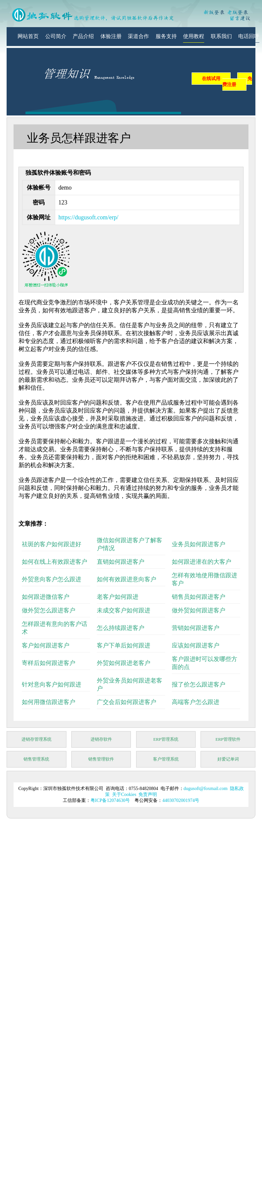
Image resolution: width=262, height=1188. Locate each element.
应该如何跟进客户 (195, 645)
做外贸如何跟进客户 (198, 610)
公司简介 (55, 36)
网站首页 (28, 36)
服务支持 (166, 36)
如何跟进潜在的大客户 (201, 561)
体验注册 (111, 36)
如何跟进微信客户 (45, 597)
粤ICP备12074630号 (110, 800)
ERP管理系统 (165, 739)
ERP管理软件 (228, 739)
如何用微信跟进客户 (48, 702)
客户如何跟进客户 (45, 645)
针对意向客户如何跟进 (51, 684)
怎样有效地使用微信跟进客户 (204, 579)
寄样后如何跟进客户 (48, 663)
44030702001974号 (180, 800)
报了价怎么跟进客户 (198, 684)
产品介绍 (83, 36)
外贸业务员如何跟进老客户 (129, 684)
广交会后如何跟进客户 (126, 702)
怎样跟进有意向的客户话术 (54, 628)
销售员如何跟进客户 (198, 597)
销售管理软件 (101, 759)
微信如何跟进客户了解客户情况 (129, 544)
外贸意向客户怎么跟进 (51, 579)
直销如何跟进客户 (120, 561)
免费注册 (237, 81)
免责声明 (147, 794)
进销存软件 (101, 739)
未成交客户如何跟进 (123, 610)
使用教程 (193, 36)
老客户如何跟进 (117, 597)
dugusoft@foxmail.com (206, 788)
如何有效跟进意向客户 (126, 579)
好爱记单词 (228, 759)
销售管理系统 (36, 759)
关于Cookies (124, 794)
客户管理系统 (166, 759)
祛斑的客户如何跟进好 (51, 544)
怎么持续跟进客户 (120, 628)
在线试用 (211, 78)
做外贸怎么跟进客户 (48, 610)
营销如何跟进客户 (195, 628)
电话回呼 (248, 36)
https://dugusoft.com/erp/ (88, 217)
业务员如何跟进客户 (198, 544)
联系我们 (221, 36)
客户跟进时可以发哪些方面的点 (204, 663)
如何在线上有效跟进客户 (54, 561)
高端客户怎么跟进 (195, 702)
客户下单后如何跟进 (123, 645)
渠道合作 (138, 36)
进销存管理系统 (36, 739)
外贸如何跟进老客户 (123, 663)
